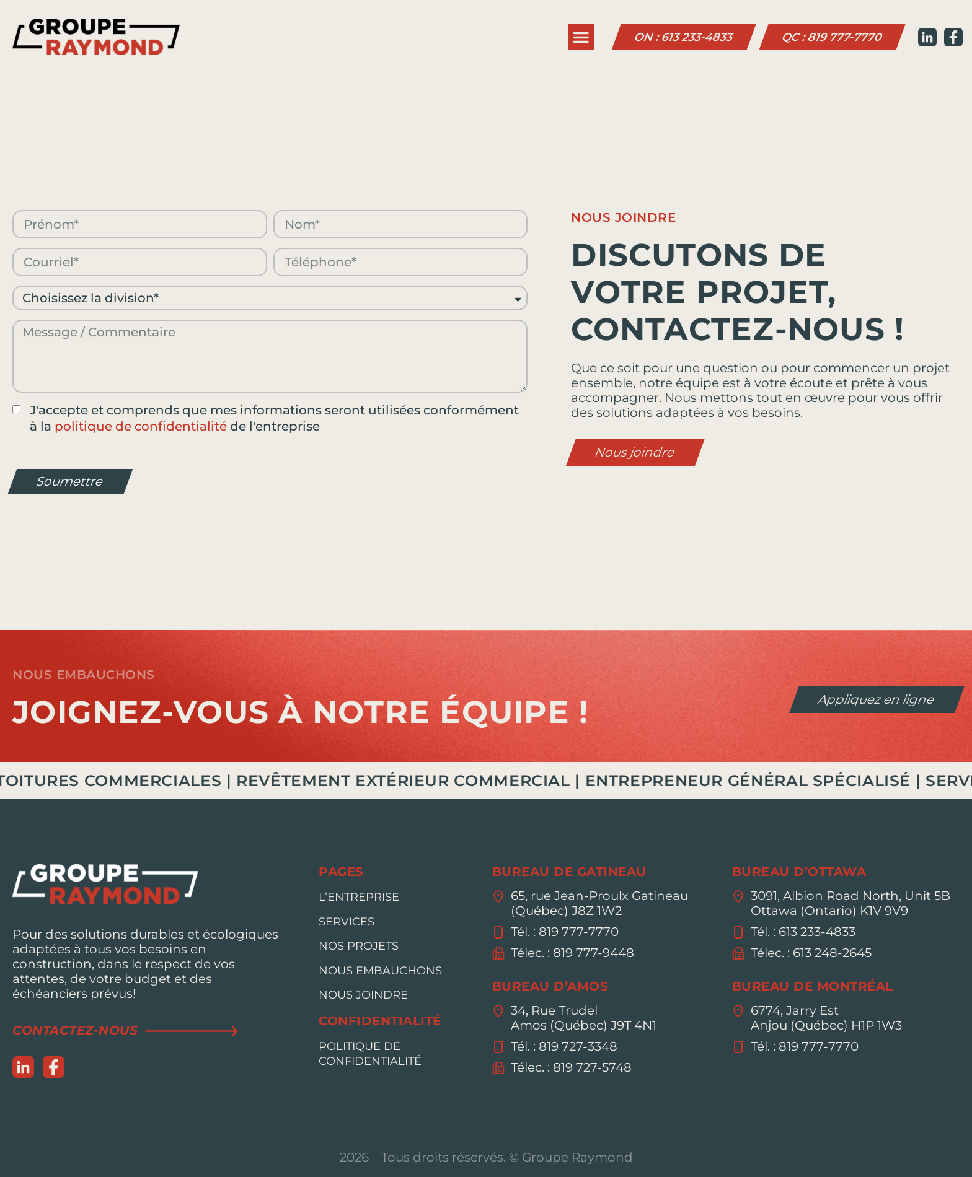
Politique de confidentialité (370, 1053)
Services (346, 922)
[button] (581, 37)
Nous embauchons (380, 971)
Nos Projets (359, 946)
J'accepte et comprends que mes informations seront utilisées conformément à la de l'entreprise (274, 418)
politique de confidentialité (141, 426)
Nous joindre (363, 995)
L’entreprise (359, 897)
